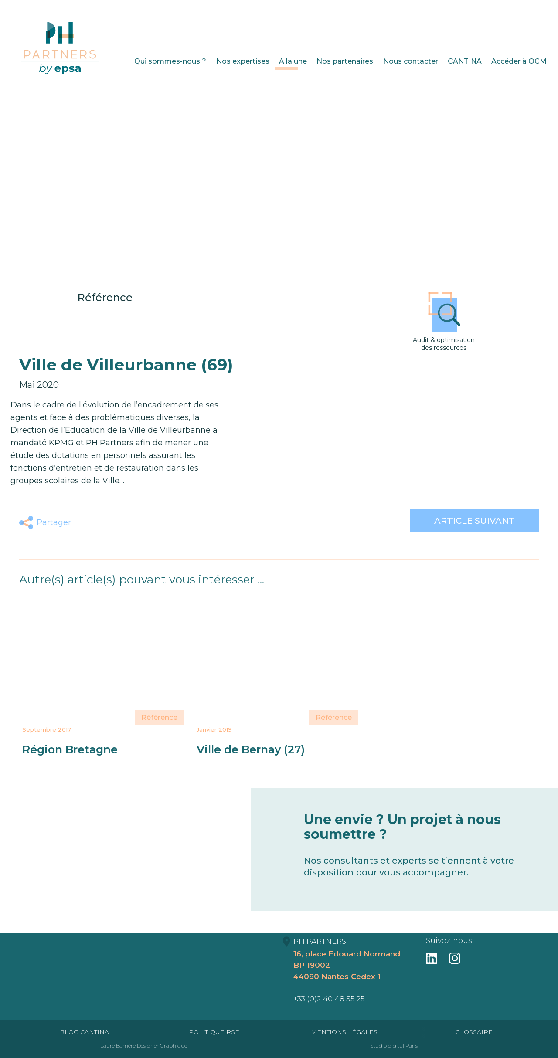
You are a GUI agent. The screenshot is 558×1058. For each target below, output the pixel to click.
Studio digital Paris (394, 1045)
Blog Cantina (84, 1032)
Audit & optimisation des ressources (444, 322)
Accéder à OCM (519, 61)
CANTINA (465, 61)
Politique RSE (214, 1032)
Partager (54, 522)
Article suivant (474, 520)
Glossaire (474, 1032)
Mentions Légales (344, 1032)
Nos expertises (242, 61)
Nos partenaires (344, 61)
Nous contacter (410, 61)
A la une (293, 61)
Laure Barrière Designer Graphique (143, 1045)
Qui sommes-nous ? (170, 61)
